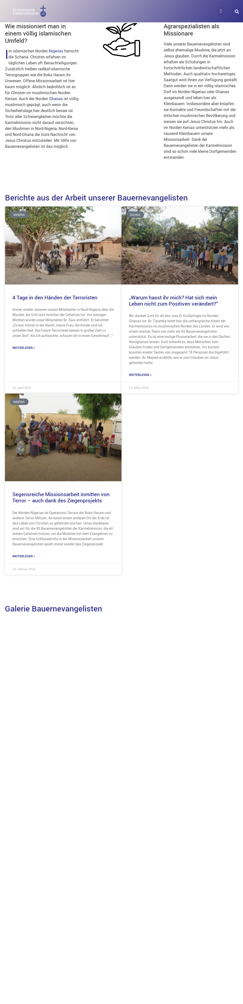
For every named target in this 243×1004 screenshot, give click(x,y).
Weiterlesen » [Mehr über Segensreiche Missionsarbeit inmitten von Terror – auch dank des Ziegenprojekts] (23, 556)
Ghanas (56, 98)
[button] (220, 11)
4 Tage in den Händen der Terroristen (54, 297)
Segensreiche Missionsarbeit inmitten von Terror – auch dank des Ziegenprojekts (61, 497)
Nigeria (20, 861)
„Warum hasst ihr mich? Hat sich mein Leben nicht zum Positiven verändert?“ (173, 300)
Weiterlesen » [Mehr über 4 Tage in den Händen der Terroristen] (23, 348)
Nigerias (56, 51)
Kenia (135, 761)
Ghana (19, 750)
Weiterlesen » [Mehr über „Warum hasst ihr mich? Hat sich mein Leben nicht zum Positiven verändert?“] (140, 375)
